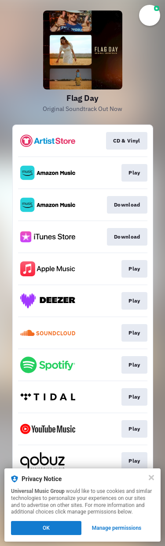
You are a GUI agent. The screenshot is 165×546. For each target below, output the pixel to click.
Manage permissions (117, 528)
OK (46, 528)
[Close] (151, 478)
